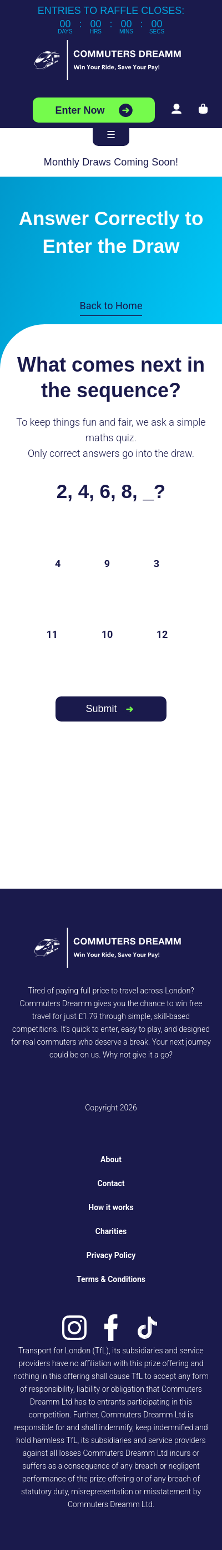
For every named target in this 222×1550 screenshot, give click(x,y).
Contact (110, 1183)
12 (162, 634)
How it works (110, 1207)
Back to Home (111, 305)
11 (52, 634)
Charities (111, 1231)
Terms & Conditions (111, 1279)
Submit (101, 708)
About (111, 1159)
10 (107, 634)
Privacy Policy (111, 1255)
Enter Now (79, 110)
